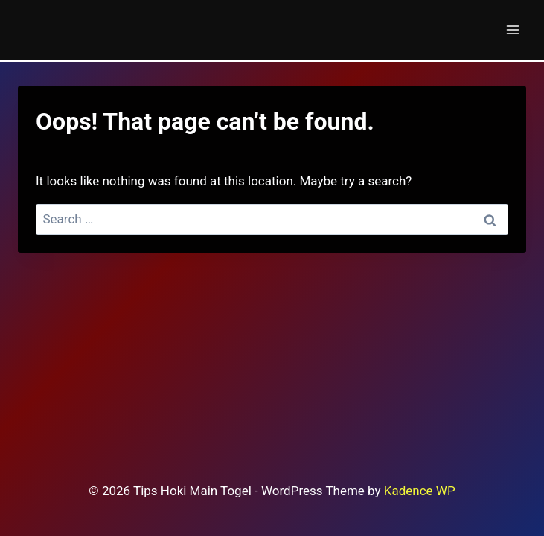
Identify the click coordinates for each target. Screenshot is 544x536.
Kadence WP (419, 490)
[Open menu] (512, 29)
